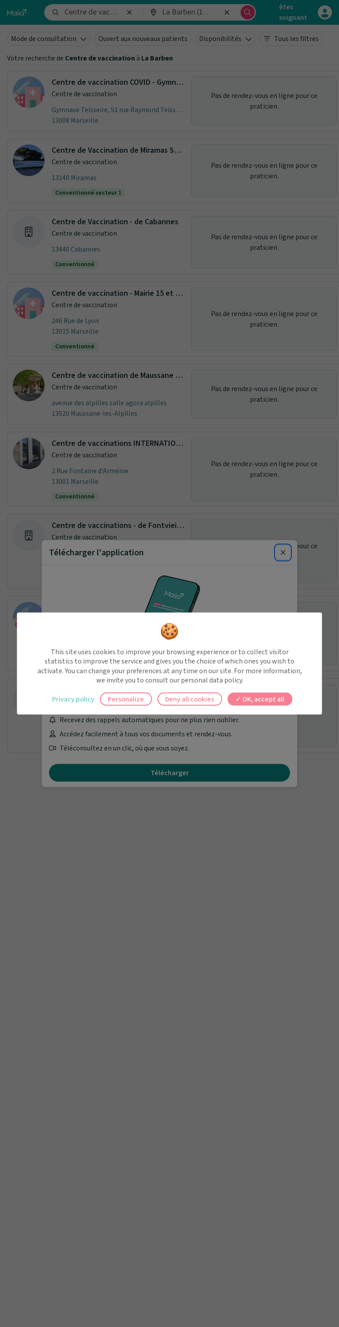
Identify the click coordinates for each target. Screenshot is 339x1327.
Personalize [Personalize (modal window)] (126, 699)
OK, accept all (259, 699)
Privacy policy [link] (73, 699)
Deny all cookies (189, 699)
